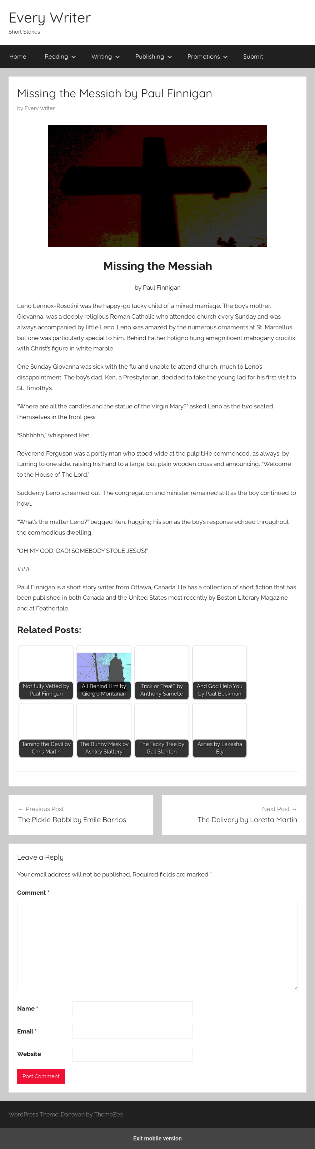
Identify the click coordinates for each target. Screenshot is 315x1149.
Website (29, 1053)
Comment (33, 892)
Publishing (153, 56)
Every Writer (50, 17)
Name (27, 1008)
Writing (105, 56)
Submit (253, 56)
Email (27, 1031)
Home (17, 56)
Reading (60, 56)
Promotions (208, 56)
